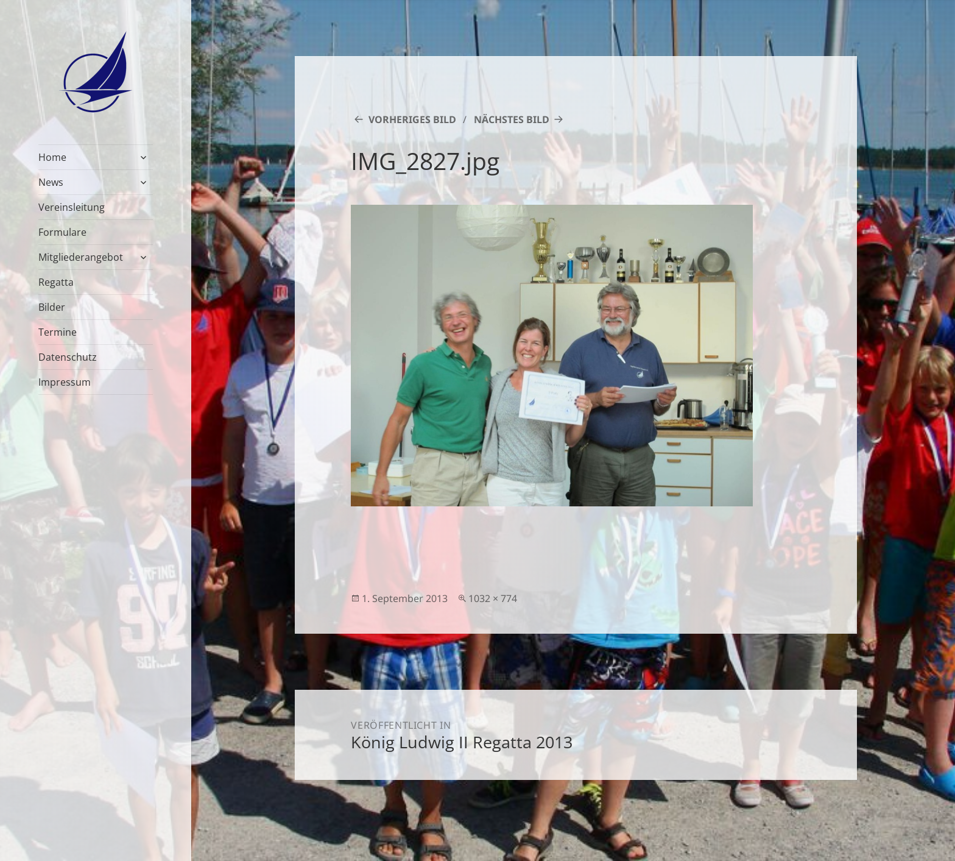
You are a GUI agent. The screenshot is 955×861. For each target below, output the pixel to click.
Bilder (51, 307)
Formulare (62, 232)
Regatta (56, 282)
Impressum (64, 382)
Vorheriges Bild (412, 119)
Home (52, 157)
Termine (57, 332)
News (50, 182)
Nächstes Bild (511, 119)
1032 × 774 (492, 598)
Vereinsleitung (71, 207)
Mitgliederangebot (80, 257)
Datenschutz (67, 357)
